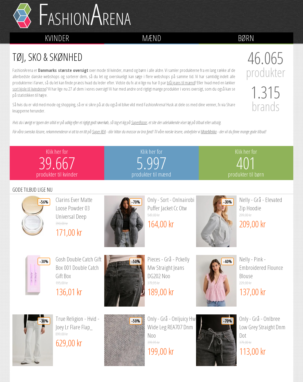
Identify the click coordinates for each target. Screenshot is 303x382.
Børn (246, 38)
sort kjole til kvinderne (29, 89)
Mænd (151, 38)
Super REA (99, 131)
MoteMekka (209, 131)
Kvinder (57, 38)
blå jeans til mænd (181, 82)
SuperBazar (139, 122)
